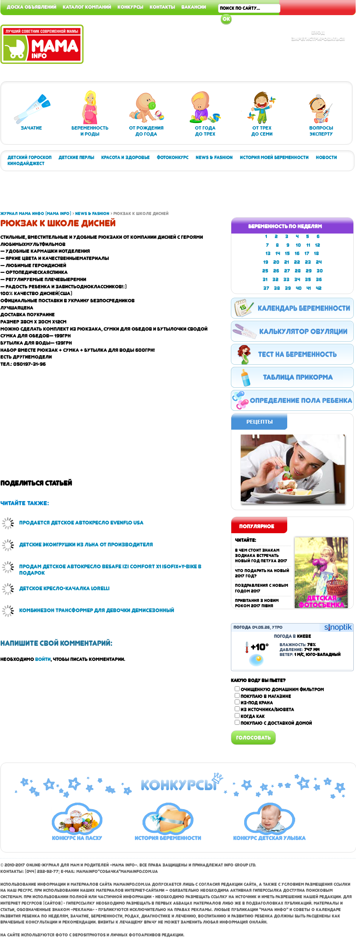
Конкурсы (130, 7)
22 (297, 262)
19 (265, 262)
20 (276, 262)
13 (268, 253)
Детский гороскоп (29, 157)
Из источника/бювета (267, 709)
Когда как (253, 716)
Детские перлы (76, 157)
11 (308, 245)
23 (308, 262)
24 (319, 262)
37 (266, 288)
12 (317, 245)
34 (297, 279)
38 (277, 288)
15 (287, 253)
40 (299, 288)
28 (298, 271)
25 (265, 271)
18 (316, 253)
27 (287, 271)
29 (309, 271)
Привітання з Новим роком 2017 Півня (257, 603)
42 (319, 288)
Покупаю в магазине (266, 696)
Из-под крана (257, 703)
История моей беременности (274, 157)
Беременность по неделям (285, 226)
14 (278, 253)
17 (307, 253)
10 (298, 245)
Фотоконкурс (173, 157)
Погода (242, 627)
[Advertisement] (138, 194)
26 (276, 271)
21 (286, 262)
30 (320, 271)
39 (288, 288)
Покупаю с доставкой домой (276, 723)
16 (297, 253)
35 (308, 279)
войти (43, 659)
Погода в (292, 636)
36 (319, 279)
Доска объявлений (31, 7)
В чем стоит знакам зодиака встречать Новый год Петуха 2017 (261, 556)
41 (308, 288)
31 (265, 279)
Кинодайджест (26, 163)
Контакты (162, 7)
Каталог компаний (87, 7)
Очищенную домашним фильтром (282, 689)
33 (286, 279)
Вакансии (193, 7)
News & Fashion (214, 157)
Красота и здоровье (125, 157)
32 (275, 279)
